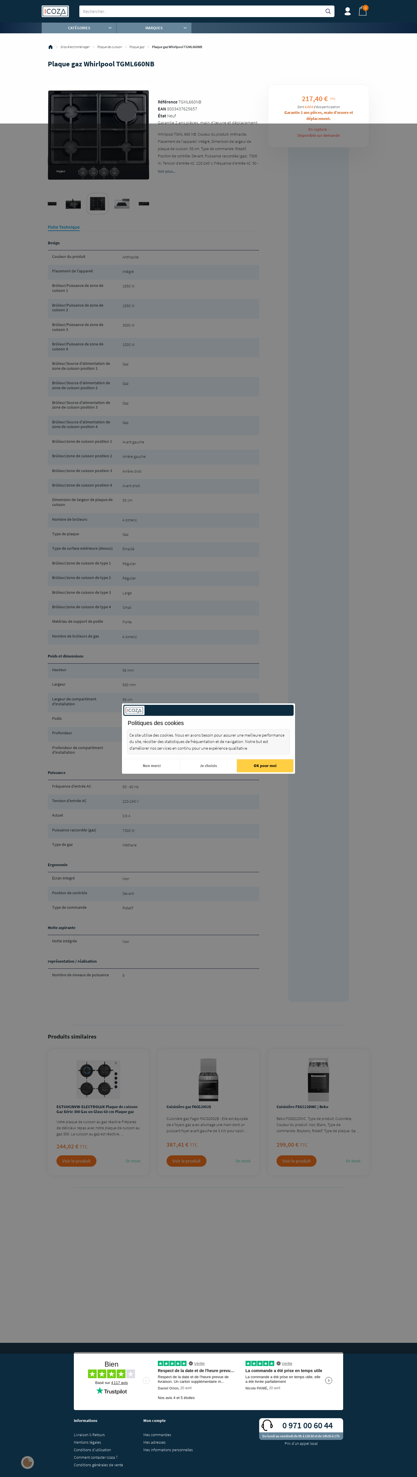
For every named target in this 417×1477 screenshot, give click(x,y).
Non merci (152, 765)
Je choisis (208, 765)
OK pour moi (265, 765)
